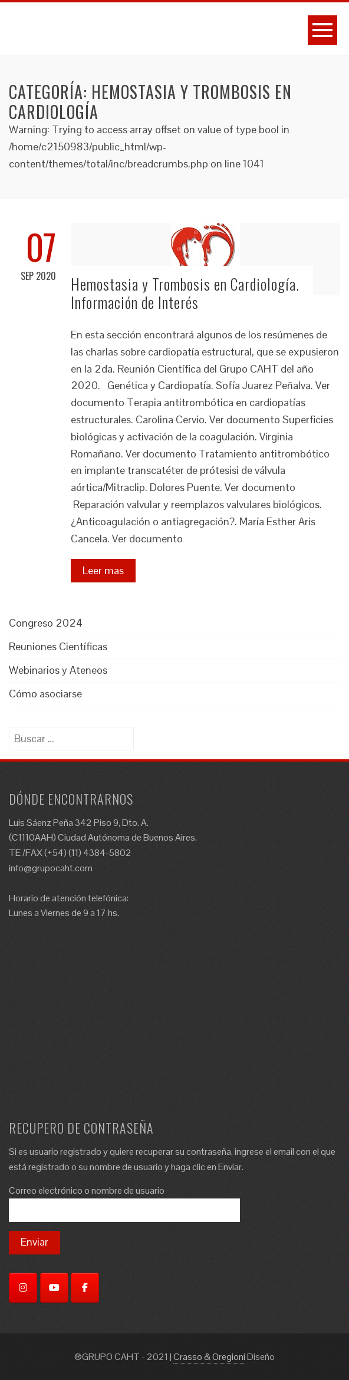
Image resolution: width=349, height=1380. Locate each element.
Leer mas (103, 570)
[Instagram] (23, 1288)
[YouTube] (54, 1288)
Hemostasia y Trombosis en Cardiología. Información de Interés (185, 293)
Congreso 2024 (46, 623)
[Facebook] (85, 1288)
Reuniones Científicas (58, 646)
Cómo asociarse (45, 693)
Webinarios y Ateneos (58, 670)
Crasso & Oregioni (209, 1357)
